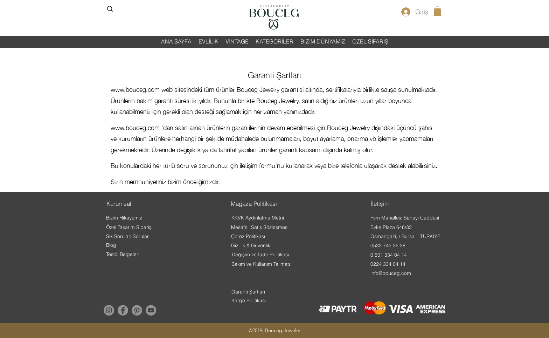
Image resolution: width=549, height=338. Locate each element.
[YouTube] (151, 310)
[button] (437, 11)
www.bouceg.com (135, 89)
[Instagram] (109, 310)
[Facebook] (123, 310)
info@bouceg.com (390, 273)
